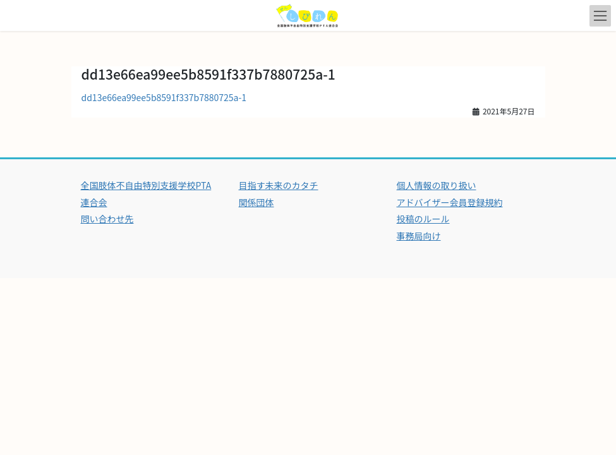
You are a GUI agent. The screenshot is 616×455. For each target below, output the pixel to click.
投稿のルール (423, 218)
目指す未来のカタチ (278, 185)
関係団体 (256, 202)
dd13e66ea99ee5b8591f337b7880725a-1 (164, 97)
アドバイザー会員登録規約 (450, 202)
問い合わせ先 (107, 218)
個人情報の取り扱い (436, 185)
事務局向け (419, 235)
